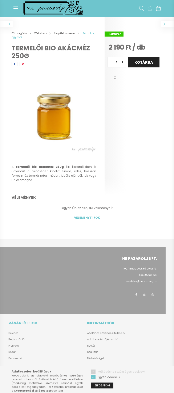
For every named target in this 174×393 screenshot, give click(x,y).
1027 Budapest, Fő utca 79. (140, 268)
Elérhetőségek (96, 358)
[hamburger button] (16, 8)
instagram (144, 295)
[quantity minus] (111, 62)
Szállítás (92, 352)
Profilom (13, 345)
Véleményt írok (87, 218)
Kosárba (143, 62)
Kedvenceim (16, 358)
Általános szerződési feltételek (106, 333)
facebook (136, 295)
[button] (115, 78)
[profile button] (150, 8)
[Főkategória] (20, 33)
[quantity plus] (122, 62)
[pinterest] (23, 64)
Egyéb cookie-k (109, 387)
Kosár (12, 352)
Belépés (13, 333)
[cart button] (158, 8)
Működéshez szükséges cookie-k (121, 381)
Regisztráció (16, 339)
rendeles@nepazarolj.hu (141, 281)
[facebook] (14, 64)
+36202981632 (148, 275)
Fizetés (91, 345)
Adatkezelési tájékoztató (102, 339)
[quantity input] (116, 62)
